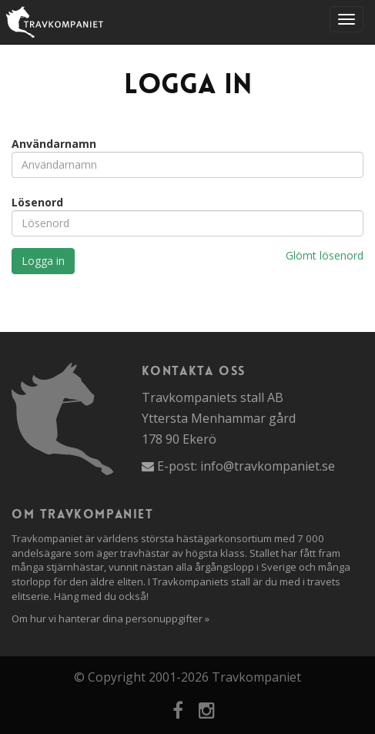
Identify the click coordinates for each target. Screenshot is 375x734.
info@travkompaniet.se (267, 465)
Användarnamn (54, 143)
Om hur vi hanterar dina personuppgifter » (110, 618)
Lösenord (37, 202)
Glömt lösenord (324, 255)
